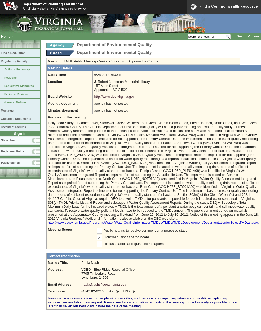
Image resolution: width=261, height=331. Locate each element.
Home (6, 37)
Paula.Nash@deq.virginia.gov (103, 284)
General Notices (15, 102)
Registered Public (13, 151)
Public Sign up (10, 162)
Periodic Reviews (16, 94)
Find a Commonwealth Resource (224, 6)
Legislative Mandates (19, 85)
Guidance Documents (16, 118)
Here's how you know (66, 8)
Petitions (10, 77)
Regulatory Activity (14, 61)
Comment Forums (13, 127)
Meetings (7, 110)
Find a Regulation (13, 52)
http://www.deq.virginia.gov (114, 97)
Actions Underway (17, 69)
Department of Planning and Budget (53, 4)
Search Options (248, 36)
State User (8, 140)
